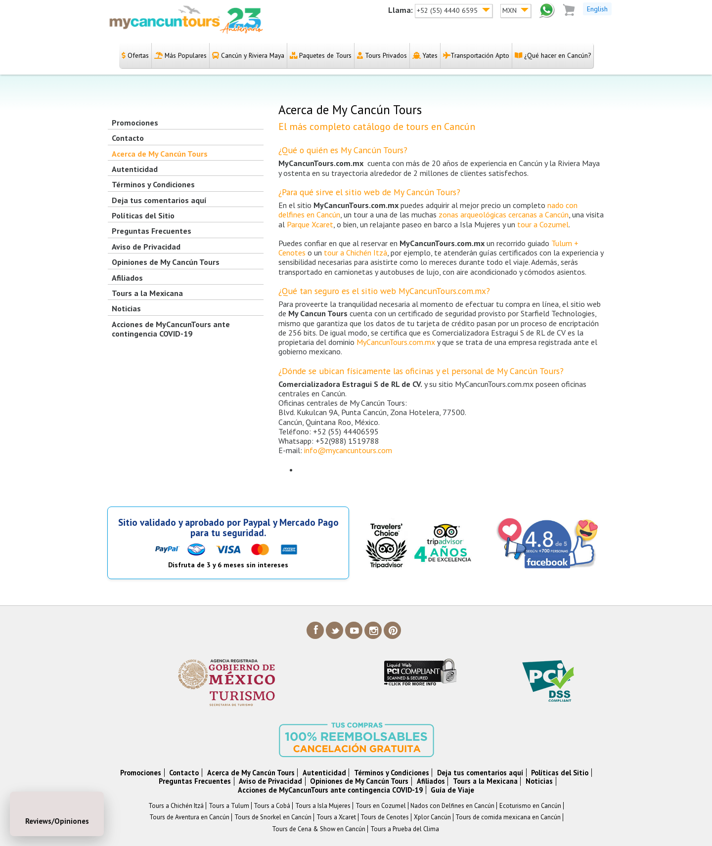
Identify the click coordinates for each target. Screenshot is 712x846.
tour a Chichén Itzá (355, 252)
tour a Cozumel (543, 224)
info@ (348, 450)
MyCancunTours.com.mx (395, 342)
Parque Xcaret (310, 224)
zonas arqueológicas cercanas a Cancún (504, 214)
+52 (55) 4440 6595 (448, 10)
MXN (510, 10)
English (597, 8)
